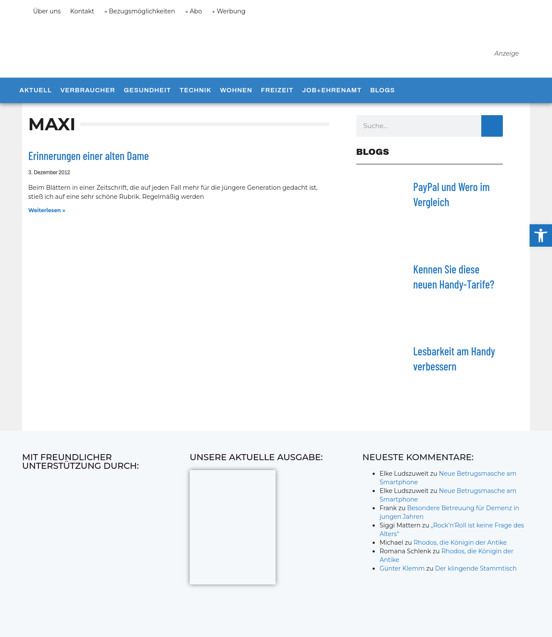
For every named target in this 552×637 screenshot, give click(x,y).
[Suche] (492, 131)
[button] (541, 235)
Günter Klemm (402, 574)
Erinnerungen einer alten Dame (88, 160)
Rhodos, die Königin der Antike (460, 548)
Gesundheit (147, 95)
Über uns (47, 11)
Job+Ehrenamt (331, 95)
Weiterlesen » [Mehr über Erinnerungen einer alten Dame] (46, 215)
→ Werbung (228, 11)
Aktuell (35, 95)
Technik (195, 95)
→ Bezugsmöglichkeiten (139, 11)
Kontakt (82, 11)
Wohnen (236, 95)
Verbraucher (87, 95)
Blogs (382, 95)
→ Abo (193, 11)
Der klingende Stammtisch (476, 574)
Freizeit (277, 95)
